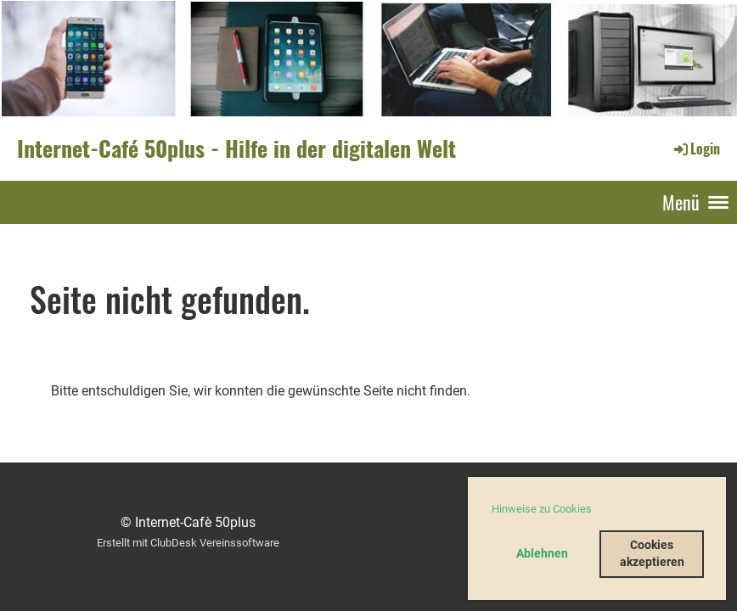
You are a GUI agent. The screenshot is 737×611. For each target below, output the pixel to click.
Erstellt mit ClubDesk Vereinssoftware (188, 542)
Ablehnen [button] (542, 554)
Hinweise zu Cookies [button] (542, 508)
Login (696, 148)
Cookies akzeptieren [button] (652, 553)
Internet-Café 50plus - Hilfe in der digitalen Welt (236, 148)
